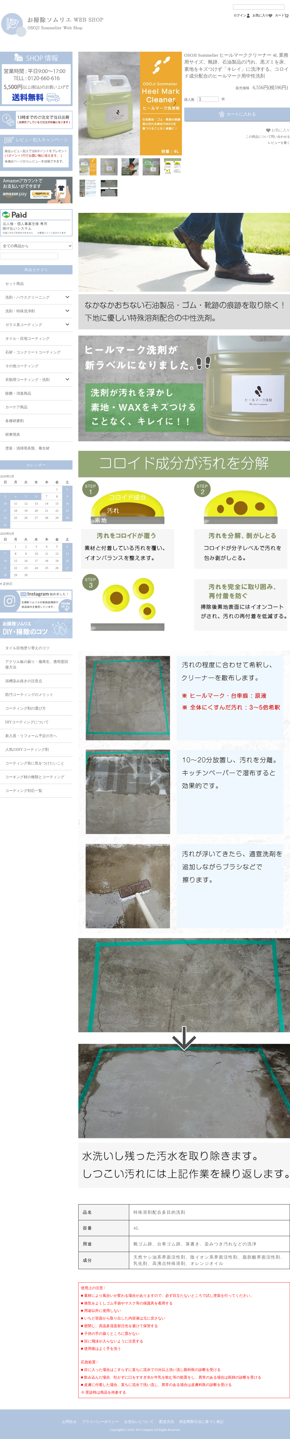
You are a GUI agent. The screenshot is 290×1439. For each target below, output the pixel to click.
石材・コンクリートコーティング (33, 352)
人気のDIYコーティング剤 (27, 750)
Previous (86, 103)
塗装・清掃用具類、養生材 (27, 448)
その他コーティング (21, 366)
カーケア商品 (16, 407)
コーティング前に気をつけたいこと (34, 763)
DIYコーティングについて (27, 722)
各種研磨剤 (14, 421)
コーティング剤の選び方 (25, 708)
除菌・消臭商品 (18, 393)
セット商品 (14, 284)
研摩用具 (12, 435)
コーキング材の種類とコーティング (34, 777)
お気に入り (278, 130)
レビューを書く (279, 143)
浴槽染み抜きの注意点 (23, 681)
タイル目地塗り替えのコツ (27, 648)
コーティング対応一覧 (23, 791)
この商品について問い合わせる (268, 136)
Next (174, 103)
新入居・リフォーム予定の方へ (31, 736)
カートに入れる (237, 114)
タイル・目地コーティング (27, 339)
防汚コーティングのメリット (29, 695)
